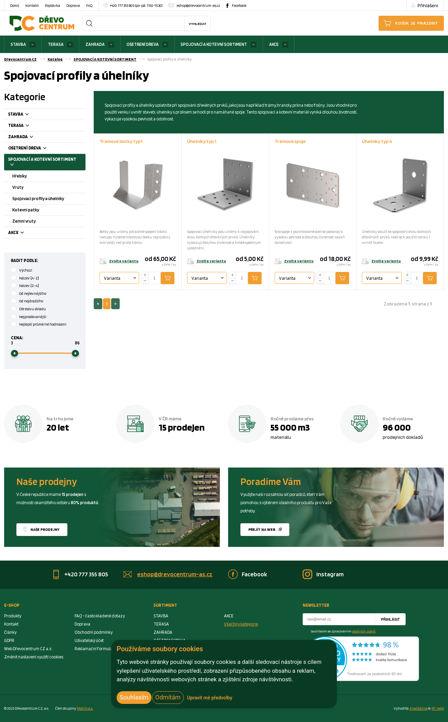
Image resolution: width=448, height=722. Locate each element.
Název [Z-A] (29, 285)
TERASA (56, 44)
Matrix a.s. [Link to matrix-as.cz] (85, 708)
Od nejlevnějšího (32, 293)
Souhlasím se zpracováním (343, 631)
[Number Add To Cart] (154, 278)
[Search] (89, 23)
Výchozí (25, 270)
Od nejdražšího (31, 301)
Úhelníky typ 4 (377, 141)
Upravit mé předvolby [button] (209, 697)
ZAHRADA (95, 44)
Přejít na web (261, 529)
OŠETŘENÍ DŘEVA (143, 44)
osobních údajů (363, 631)
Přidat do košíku (172, 278)
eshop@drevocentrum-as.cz (198, 5)
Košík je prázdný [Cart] (416, 23)
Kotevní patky (25, 209)
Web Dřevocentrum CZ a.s (27, 648)
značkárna (418, 708)
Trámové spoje (290, 141)
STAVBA (18, 44)
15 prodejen (182, 427)
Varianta (112, 278)
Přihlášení (428, 5)
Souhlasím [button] (134, 697)
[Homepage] (42, 23)
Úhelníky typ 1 (201, 141)
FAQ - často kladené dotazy (100, 615)
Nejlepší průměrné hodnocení (42, 324)
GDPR (9, 640)
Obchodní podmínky (94, 632)
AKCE (274, 44)
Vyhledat (197, 24)
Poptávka (52, 5)
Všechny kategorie (241, 624)
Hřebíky (19, 176)
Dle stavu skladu (32, 308)
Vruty (17, 187)
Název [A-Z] (29, 278)
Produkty (12, 615)
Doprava (73, 5)
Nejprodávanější (32, 316)
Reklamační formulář (94, 648)
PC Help (438, 708)
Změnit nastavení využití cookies (33, 656)
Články (10, 632)
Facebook (239, 5)
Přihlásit (390, 619)
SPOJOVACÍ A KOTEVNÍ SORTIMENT (214, 44)
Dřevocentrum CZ (20, 59)
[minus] (145, 281)
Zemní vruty (24, 221)
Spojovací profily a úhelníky (38, 198)
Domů (14, 5)
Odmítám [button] (168, 697)
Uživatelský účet (89, 640)
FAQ (89, 5)
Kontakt (32, 5)
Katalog (55, 59)
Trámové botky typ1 (121, 141)
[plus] (145, 275)
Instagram (330, 574)
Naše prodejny (45, 529)
